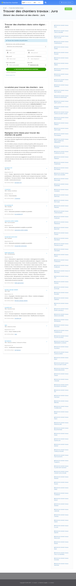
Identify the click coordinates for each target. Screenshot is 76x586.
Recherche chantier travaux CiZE (61, 304)
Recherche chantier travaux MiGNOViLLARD (61, 423)
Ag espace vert (18, 182)
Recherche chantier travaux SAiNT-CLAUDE (61, 36)
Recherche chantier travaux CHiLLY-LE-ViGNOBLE (61, 553)
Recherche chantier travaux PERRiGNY (61, 157)
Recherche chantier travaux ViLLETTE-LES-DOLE (61, 336)
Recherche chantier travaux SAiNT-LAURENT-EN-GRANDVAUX (61, 141)
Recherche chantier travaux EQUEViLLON (61, 439)
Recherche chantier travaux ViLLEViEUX (61, 347)
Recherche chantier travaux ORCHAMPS (61, 249)
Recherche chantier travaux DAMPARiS (61, 85)
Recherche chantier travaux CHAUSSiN (61, 146)
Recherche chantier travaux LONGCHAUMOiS (61, 211)
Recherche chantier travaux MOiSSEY (61, 477)
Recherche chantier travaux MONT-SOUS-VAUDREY (61, 173)
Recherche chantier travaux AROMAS (61, 504)
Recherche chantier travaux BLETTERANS (61, 168)
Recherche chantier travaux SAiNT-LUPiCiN (61, 102)
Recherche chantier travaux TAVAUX (61, 58)
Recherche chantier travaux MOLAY (61, 499)
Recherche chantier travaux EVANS (61, 434)
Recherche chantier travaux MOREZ (61, 47)
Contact (52, 582)
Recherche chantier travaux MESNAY (61, 445)
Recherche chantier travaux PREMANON (61, 222)
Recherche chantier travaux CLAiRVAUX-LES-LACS (61, 152)
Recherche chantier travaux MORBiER (61, 107)
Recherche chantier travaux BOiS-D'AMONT (61, 118)
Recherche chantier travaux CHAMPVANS (61, 163)
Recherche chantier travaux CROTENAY (61, 396)
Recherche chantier (10, 2)
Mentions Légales (43, 582)
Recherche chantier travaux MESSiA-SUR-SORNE (61, 315)
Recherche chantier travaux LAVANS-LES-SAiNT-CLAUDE (61, 112)
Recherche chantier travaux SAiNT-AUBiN (61, 129)
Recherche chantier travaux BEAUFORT (61, 228)
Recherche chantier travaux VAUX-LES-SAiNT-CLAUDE (61, 363)
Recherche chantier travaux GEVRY (61, 412)
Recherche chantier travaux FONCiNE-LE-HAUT (61, 244)
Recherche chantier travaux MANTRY (61, 531)
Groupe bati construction (21, 246)
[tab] (26, 168)
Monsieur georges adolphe (21, 300)
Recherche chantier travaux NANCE (61, 521)
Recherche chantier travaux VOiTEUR (61, 282)
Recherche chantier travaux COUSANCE (61, 190)
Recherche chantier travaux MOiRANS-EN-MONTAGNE (61, 96)
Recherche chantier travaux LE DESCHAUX (62, 271)
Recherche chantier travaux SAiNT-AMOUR (61, 91)
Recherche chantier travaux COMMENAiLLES (61, 331)
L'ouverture (17, 198)
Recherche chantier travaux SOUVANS (61, 558)
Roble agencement (19, 283)
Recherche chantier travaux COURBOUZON (61, 407)
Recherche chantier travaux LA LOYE (61, 526)
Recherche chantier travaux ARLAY (61, 358)
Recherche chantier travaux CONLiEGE (61, 380)
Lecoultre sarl (18, 318)
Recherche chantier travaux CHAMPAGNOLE (61, 42)
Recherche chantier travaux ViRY (61, 277)
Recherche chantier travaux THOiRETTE (61, 461)
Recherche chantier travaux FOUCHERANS (61, 134)
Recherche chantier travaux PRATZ (61, 417)
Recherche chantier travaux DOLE (61, 26)
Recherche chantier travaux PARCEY (61, 255)
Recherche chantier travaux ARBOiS (61, 64)
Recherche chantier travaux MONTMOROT (61, 69)
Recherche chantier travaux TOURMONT (61, 493)
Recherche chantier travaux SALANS (61, 483)
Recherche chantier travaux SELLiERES (61, 293)
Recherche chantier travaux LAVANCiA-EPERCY (61, 352)
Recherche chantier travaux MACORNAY (61, 239)
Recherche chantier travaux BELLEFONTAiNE (61, 428)
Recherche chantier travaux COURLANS (61, 217)
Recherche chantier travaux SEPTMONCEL (61, 320)
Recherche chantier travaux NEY (61, 390)
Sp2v (16, 334)
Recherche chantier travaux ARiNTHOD (61, 195)
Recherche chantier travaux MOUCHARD (61, 179)
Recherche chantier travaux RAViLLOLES (61, 537)
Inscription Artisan (66, 2)
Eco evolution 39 (19, 214)
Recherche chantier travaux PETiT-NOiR (61, 201)
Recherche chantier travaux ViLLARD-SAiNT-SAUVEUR (61, 466)
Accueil (5, 8)
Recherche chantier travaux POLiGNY (61, 53)
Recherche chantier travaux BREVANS (61, 401)
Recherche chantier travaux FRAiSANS (61, 206)
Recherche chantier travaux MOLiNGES (61, 325)
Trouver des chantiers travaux (16, 8)
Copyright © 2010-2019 (25, 582)
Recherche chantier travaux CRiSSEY (61, 374)
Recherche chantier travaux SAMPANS (61, 298)
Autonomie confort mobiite (21, 230)
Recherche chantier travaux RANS (61, 548)
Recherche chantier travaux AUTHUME (61, 287)
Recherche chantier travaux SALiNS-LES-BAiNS (61, 80)
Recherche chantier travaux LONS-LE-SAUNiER (61, 31)
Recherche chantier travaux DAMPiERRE (61, 184)
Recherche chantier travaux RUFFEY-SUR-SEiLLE (61, 309)
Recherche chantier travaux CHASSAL (61, 515)
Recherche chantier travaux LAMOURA (61, 510)
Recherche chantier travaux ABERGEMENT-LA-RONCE (61, 342)
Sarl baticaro (18, 350)
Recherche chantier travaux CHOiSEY (61, 233)
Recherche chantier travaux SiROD (61, 488)
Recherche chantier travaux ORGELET (61, 123)
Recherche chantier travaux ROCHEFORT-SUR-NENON (61, 385)
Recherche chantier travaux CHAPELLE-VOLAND (61, 450)
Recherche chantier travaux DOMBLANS (61, 266)
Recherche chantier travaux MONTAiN (61, 564)
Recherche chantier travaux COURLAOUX (61, 260)
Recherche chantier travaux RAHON (61, 542)
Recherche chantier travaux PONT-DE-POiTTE (61, 455)
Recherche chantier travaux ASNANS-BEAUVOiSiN (61, 369)
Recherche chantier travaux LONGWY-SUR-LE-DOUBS (61, 472)
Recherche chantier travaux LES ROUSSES (61, 74)
